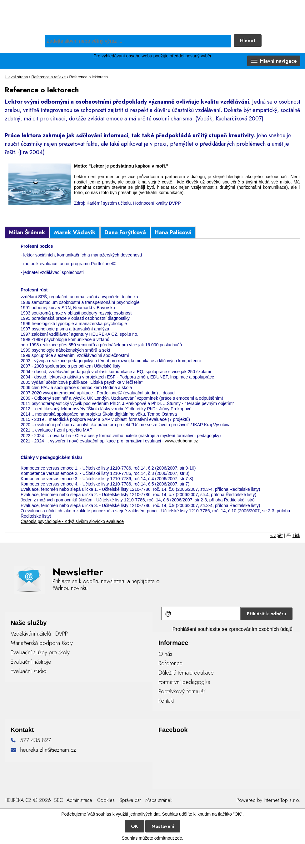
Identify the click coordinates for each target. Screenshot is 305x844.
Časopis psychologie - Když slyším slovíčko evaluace (72, 521)
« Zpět (276, 535)
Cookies (106, 800)
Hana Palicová (173, 232)
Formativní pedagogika (184, 682)
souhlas (103, 814)
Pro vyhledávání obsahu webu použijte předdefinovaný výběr (152, 55)
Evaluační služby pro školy (40, 652)
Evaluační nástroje (31, 662)
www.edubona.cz (181, 440)
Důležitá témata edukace (186, 673)
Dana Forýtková (125, 232)
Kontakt (166, 701)
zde (178, 838)
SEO (57, 800)
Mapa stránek (158, 800)
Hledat (247, 40)
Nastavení (163, 826)
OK (134, 826)
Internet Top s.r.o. (282, 800)
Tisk (296, 535)
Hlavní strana (16, 77)
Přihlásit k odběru (266, 613)
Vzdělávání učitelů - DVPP (39, 634)
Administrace (79, 800)
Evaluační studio (29, 671)
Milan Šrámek (27, 232)
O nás (165, 654)
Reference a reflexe (48, 77)
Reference (170, 663)
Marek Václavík (75, 232)
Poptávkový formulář (181, 691)
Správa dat (130, 800)
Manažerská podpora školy (42, 643)
